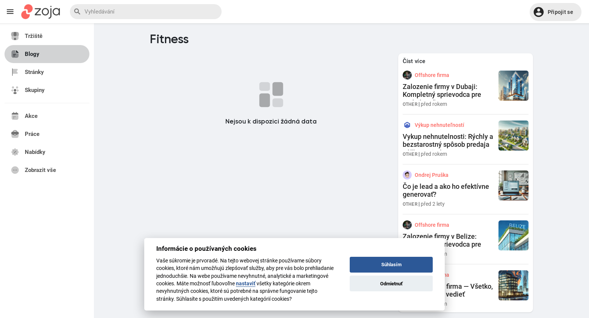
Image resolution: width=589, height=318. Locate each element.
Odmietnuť (391, 283)
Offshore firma (432, 75)
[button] (555, 12)
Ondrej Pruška (432, 175)
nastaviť (245, 283)
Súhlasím (391, 264)
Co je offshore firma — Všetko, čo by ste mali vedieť (448, 290)
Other (410, 104)
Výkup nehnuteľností (439, 125)
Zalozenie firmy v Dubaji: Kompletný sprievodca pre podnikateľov (442, 95)
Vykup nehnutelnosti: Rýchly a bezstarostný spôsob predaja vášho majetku (448, 145)
